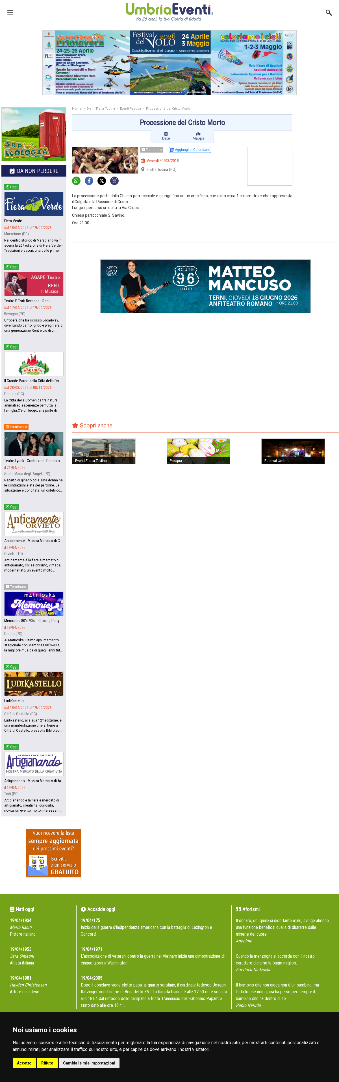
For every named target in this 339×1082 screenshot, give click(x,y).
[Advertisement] (318, 129)
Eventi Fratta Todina (100, 108)
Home (76, 108)
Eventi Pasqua (130, 108)
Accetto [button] (24, 1063)
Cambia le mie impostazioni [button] (89, 1063)
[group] (169, 62)
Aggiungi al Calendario (190, 150)
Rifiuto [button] (47, 1063)
